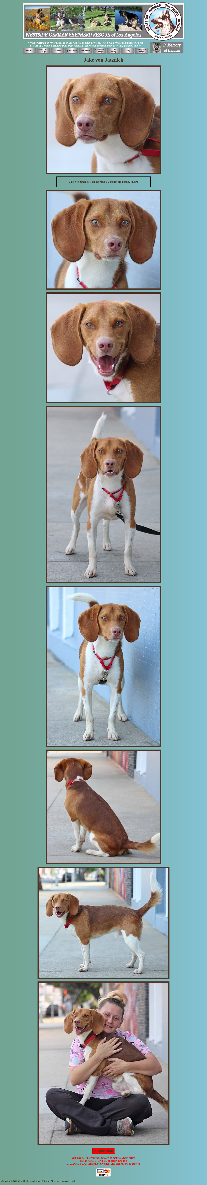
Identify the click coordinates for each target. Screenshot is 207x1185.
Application (103, 1151)
